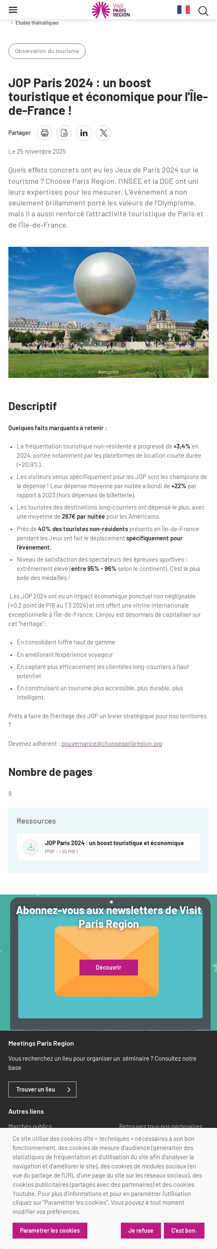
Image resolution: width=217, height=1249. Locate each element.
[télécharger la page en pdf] (64, 133)
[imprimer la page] (44, 133)
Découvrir (108, 967)
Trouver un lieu (35, 1089)
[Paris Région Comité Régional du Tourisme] (111, 10)
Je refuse (140, 1230)
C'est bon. (184, 1230)
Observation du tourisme (47, 50)
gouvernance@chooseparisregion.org (111, 743)
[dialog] (108, 1188)
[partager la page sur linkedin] (84, 133)
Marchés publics (30, 1126)
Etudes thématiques (37, 22)
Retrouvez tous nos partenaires (160, 1126)
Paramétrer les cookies (50, 1230)
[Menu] (13, 9)
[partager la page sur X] (103, 133)
